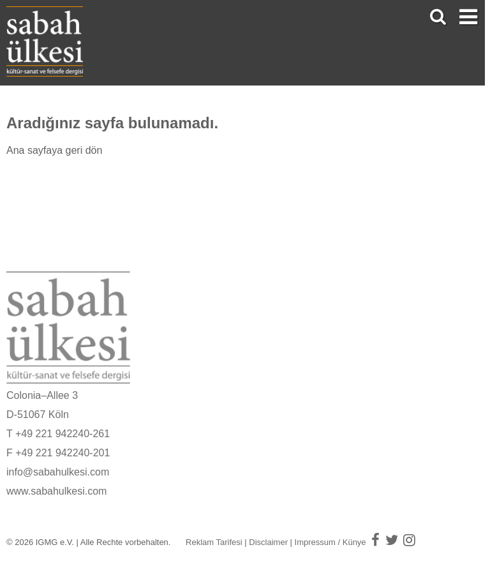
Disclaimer (268, 542)
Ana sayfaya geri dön (54, 150)
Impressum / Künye (330, 542)
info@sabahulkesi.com (57, 472)
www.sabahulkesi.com (56, 491)
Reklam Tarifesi (214, 542)
